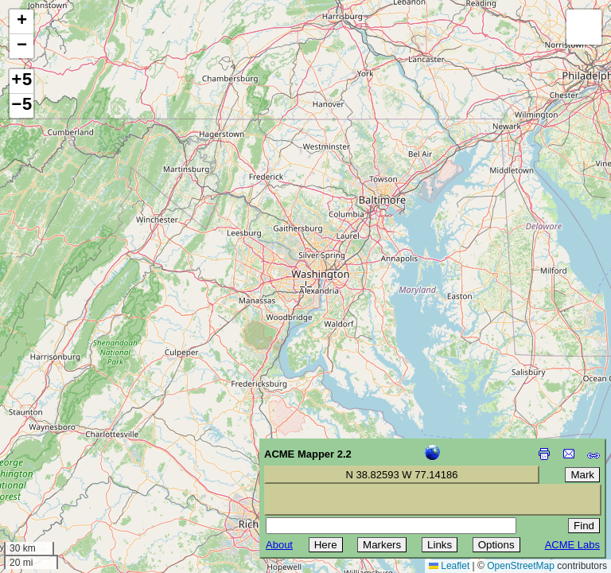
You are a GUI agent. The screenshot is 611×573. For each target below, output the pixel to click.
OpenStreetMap (521, 565)
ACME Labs (572, 545)
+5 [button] (21, 81)
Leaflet (449, 565)
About (279, 545)
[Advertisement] (84, 460)
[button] (21, 22)
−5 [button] (21, 106)
